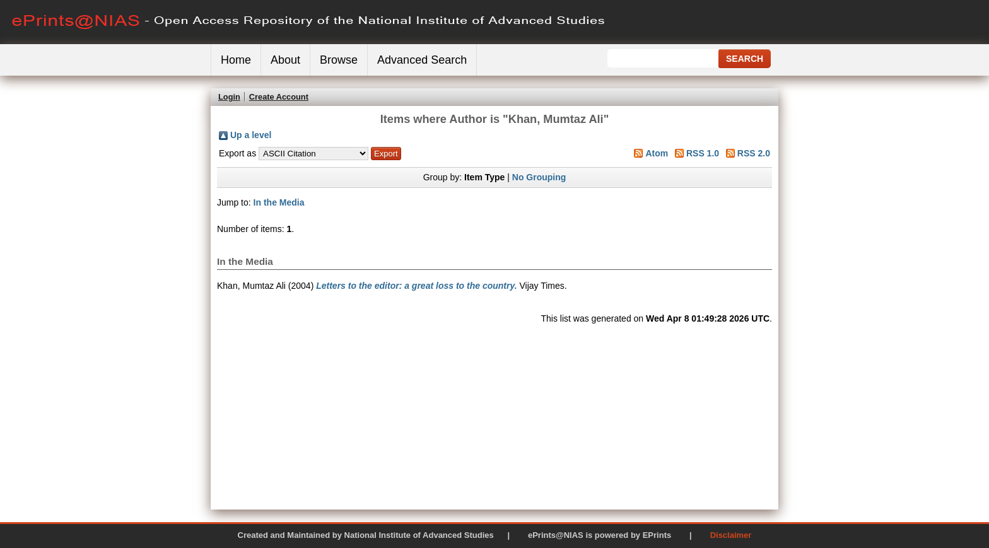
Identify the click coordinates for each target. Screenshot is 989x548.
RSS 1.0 (702, 153)
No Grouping (539, 177)
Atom (656, 153)
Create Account (278, 97)
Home (236, 60)
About (285, 60)
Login (229, 97)
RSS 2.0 (753, 153)
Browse (339, 60)
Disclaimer (731, 535)
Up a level (250, 135)
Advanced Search (422, 60)
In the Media (279, 202)
